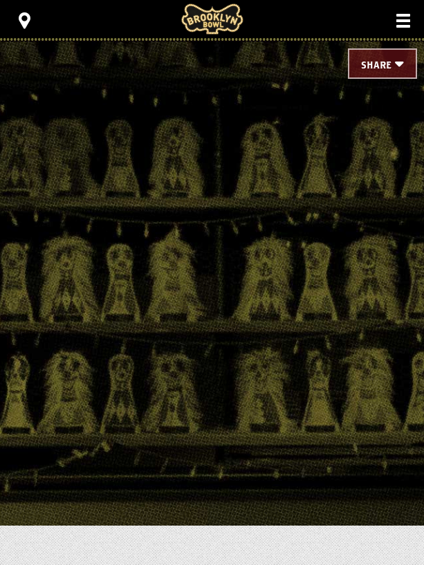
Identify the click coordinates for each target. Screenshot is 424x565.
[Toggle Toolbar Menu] (24, 20)
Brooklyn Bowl (212, 19)
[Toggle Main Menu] (403, 21)
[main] (212, 248)
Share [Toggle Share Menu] (376, 66)
